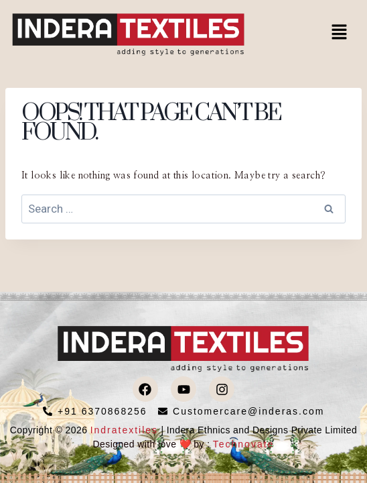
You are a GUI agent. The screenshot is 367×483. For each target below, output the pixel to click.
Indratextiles (124, 430)
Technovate (244, 444)
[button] (339, 33)
